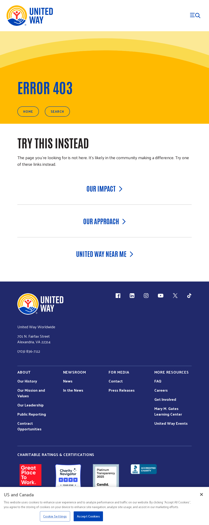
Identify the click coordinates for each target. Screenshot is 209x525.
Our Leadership (30, 405)
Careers (161, 390)
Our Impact (104, 188)
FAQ (157, 381)
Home (28, 111)
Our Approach (104, 221)
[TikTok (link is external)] (189, 295)
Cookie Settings (55, 516)
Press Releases (122, 390)
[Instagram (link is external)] (146, 295)
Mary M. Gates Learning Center (168, 411)
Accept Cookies (88, 516)
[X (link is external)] (175, 295)
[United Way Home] (29, 16)
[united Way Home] (40, 304)
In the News (73, 390)
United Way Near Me (104, 253)
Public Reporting (31, 414)
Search (57, 111)
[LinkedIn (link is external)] (132, 295)
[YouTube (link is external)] (160, 295)
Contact (116, 381)
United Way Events (171, 423)
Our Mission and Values (31, 393)
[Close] (201, 494)
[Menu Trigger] (195, 15)
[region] (104, 506)
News (67, 381)
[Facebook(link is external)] (118, 295)
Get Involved (165, 399)
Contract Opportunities (29, 426)
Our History (27, 381)
